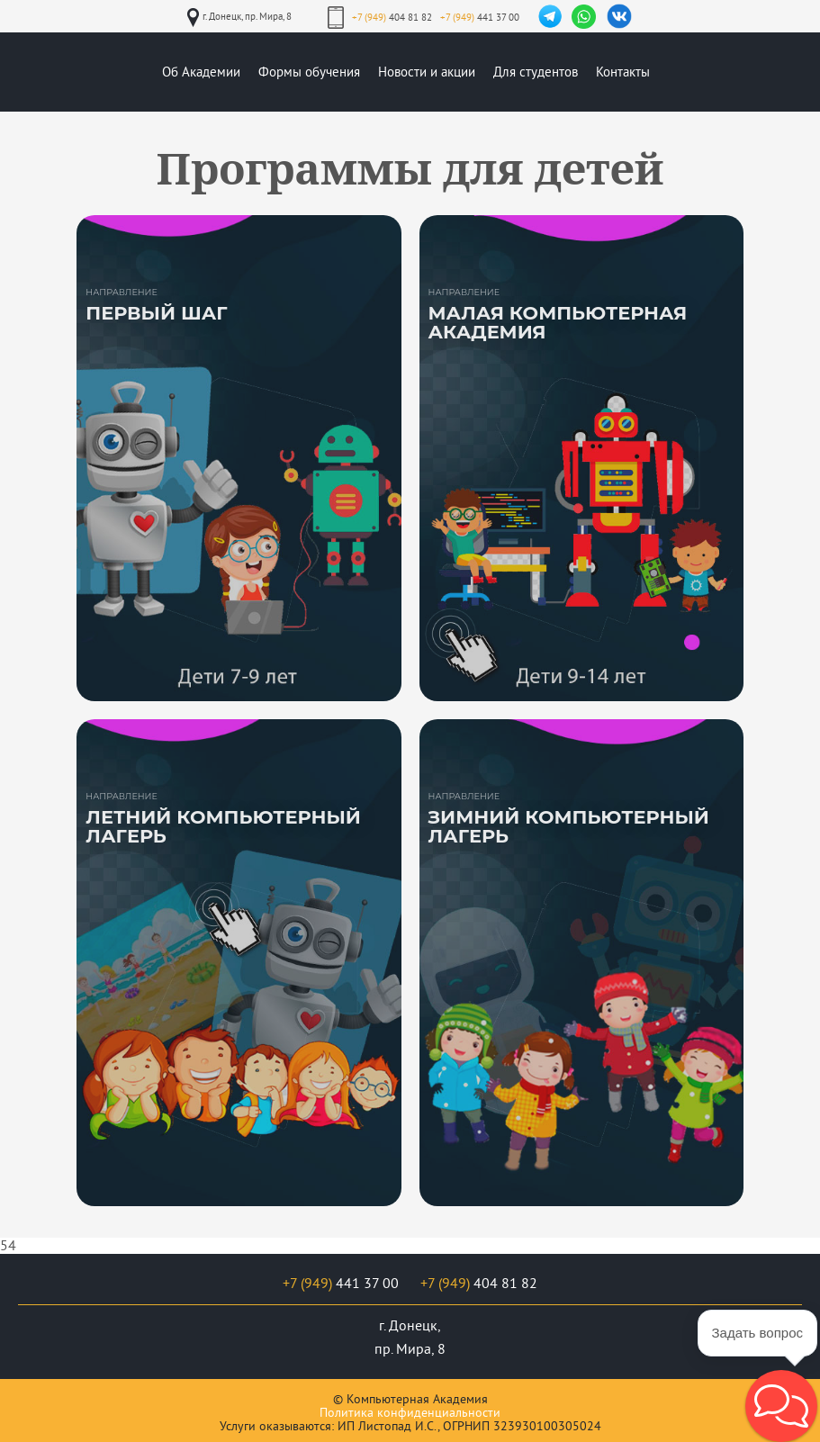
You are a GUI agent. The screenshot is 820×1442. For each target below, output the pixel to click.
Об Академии (201, 72)
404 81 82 (392, 17)
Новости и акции (426, 72)
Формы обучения (309, 72)
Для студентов (535, 72)
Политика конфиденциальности (410, 1412)
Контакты (623, 72)
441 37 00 (479, 17)
